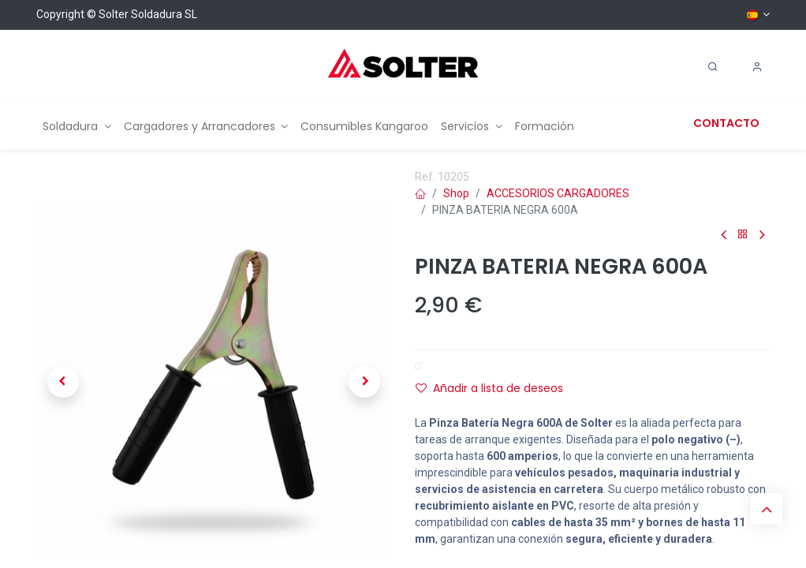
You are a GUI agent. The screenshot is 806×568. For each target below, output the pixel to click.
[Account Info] (757, 67)
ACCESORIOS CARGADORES (558, 193)
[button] (63, 382)
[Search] (713, 67)
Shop (456, 193)
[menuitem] (77, 126)
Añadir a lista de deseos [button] (489, 388)
